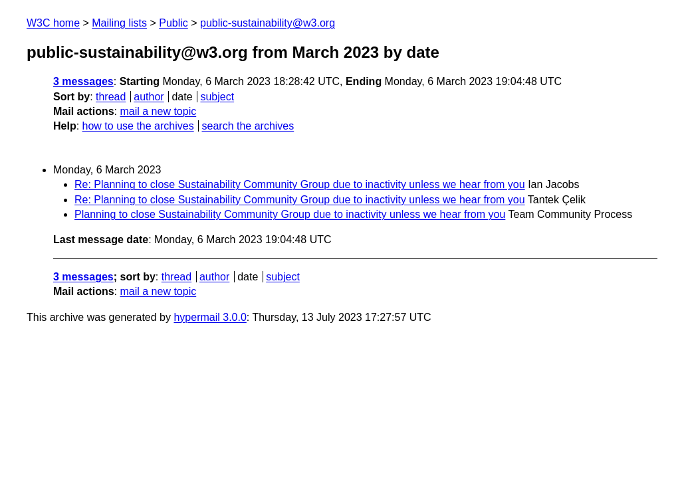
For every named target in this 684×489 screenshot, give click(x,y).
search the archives (248, 126)
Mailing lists (119, 23)
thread (111, 96)
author (149, 96)
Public (173, 23)
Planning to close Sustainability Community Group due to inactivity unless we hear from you (289, 214)
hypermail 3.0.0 (209, 317)
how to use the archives (138, 126)
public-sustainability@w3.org (267, 23)
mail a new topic (158, 111)
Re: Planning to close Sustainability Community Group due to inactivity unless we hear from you (299, 184)
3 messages (83, 81)
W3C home (53, 23)
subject (217, 96)
